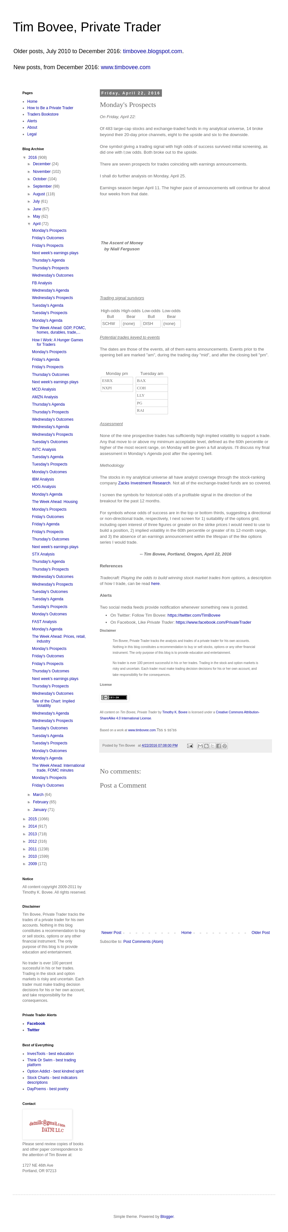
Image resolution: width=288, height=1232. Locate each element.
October (40, 179)
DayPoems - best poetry (47, 1089)
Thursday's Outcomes (50, 374)
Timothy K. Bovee (175, 712)
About (32, 127)
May (37, 216)
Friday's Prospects (47, 245)
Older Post (261, 932)
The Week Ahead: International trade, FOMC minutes (58, 767)
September (43, 186)
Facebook (36, 1023)
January (40, 809)
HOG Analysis (44, 486)
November (42, 171)
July (37, 201)
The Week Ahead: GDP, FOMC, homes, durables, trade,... (59, 330)
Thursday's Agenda (48, 260)
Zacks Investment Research (144, 483)
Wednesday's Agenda (50, 290)
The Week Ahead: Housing (55, 501)
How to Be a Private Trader (50, 108)
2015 (33, 819)
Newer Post (111, 932)
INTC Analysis (44, 449)
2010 (33, 856)
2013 (33, 834)
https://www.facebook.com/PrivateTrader (213, 622)
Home (186, 932)
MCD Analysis (44, 389)
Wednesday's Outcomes (52, 275)
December (42, 164)
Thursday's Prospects (50, 268)
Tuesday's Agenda (47, 305)
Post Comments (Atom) (143, 941)
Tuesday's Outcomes (50, 442)
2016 (33, 157)
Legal (31, 134)
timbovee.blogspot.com (152, 51)
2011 (33, 849)
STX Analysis (43, 554)
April (37, 224)
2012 (33, 841)
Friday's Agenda (46, 359)
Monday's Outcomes (49, 472)
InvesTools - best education (50, 1053)
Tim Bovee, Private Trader (87, 27)
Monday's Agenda (47, 320)
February (41, 802)
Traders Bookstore (43, 114)
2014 (33, 826)
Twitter (33, 1030)
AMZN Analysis (45, 397)
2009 (33, 864)
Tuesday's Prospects (50, 313)
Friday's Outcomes (48, 238)
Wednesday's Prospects (52, 298)
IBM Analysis (43, 479)
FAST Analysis (44, 622)
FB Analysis (42, 283)
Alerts (32, 121)
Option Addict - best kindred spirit (55, 1071)
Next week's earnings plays (55, 253)
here (155, 583)
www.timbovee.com (125, 67)
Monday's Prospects (49, 230)
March (39, 794)
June (37, 209)
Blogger (166, 1216)
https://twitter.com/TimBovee (194, 615)
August (39, 194)
